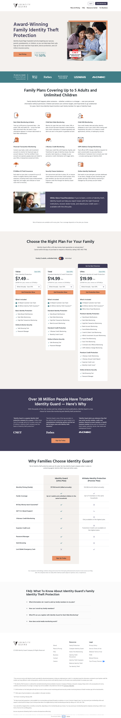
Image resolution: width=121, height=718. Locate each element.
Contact (55, 658)
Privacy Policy (93, 645)
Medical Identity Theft (76, 663)
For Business (104, 8)
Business (55, 655)
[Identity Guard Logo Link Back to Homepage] (21, 6)
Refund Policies (93, 658)
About (55, 645)
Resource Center (92, 8)
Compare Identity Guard (76, 649)
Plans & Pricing (75, 8)
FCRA (90, 655)
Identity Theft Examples (76, 660)
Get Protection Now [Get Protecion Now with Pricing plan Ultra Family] (93, 292)
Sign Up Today (60, 440)
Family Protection (74, 645)
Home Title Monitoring (76, 652)
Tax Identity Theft (74, 666)
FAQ (83, 8)
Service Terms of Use (95, 649)
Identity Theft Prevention (73, 656)
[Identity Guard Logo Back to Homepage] (21, 643)
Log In (90, 4)
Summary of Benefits (69, 686)
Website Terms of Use (95, 652)
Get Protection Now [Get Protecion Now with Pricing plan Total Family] (28, 292)
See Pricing (22, 54)
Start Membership (101, 4)
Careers (55, 661)
